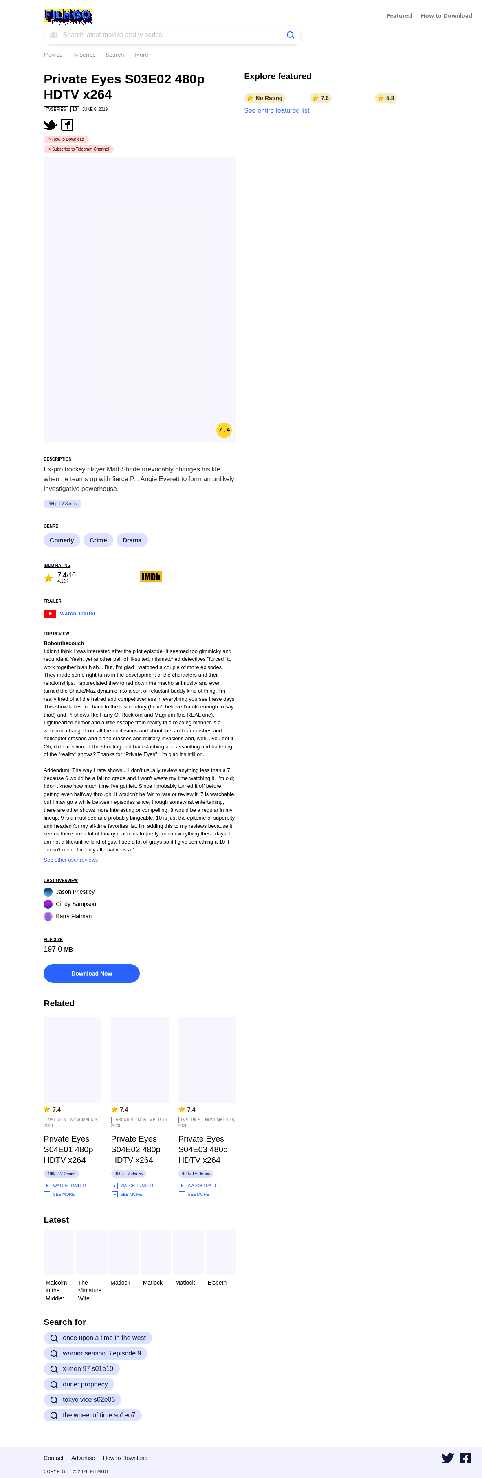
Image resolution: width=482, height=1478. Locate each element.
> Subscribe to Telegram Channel (78, 149)
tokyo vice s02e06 (82, 1400)
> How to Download (66, 139)
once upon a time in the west (98, 1338)
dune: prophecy (79, 1384)
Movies (53, 55)
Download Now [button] (91, 973)
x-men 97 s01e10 (81, 1369)
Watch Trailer (70, 612)
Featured (399, 16)
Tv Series (84, 55)
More (141, 55)
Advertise (83, 1458)
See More (59, 1194)
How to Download (446, 16)
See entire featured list (276, 110)
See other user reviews (71, 860)
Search (115, 55)
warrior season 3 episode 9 (95, 1353)
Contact (53, 1458)
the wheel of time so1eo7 (92, 1415)
